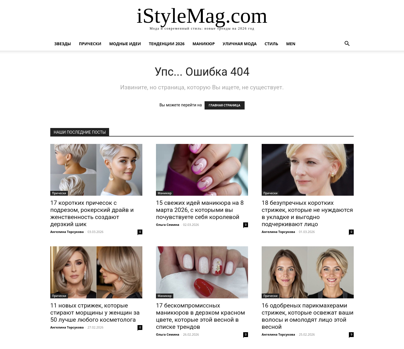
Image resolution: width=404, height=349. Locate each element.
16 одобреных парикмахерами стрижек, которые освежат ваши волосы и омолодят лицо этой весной (307, 316)
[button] (347, 44)
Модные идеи (125, 43)
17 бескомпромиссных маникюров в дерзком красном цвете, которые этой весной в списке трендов (200, 316)
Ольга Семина (167, 224)
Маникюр (204, 43)
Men (290, 43)
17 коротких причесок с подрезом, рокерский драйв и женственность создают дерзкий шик (92, 213)
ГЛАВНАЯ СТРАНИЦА (224, 105)
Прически (90, 43)
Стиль (271, 43)
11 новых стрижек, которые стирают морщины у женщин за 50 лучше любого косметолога (95, 312)
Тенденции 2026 (167, 43)
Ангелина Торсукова (67, 232)
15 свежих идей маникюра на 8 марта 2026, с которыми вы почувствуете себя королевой (200, 209)
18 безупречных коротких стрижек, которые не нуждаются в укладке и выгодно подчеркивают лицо (307, 213)
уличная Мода (240, 43)
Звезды (62, 43)
